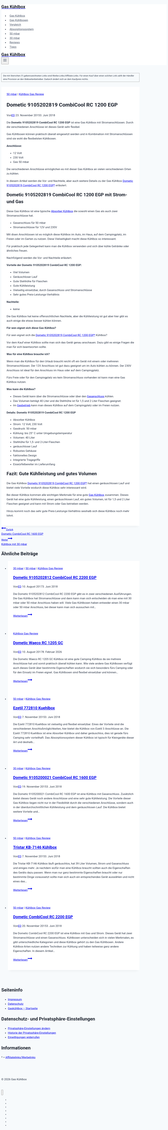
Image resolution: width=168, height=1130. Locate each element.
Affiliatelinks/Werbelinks (20, 1057)
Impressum (15, 999)
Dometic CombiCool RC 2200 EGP (43, 917)
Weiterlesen (22, 615)
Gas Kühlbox (17, 15)
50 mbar (15, 33)
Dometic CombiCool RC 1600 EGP (70, 530)
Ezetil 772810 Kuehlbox (34, 708)
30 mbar (15, 38)
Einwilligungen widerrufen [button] (24, 1037)
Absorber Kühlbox (62, 211)
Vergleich (15, 24)
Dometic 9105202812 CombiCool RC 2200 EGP (54, 577)
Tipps (13, 47)
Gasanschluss (95, 396)
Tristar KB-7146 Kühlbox (35, 847)
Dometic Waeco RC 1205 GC (38, 643)
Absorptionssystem (22, 29)
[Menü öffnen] (5, 60)
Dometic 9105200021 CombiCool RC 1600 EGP (54, 777)
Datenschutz (15, 1003)
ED (13, 115)
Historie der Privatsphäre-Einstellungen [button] (32, 1032)
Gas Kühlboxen (19, 20)
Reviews (15, 42)
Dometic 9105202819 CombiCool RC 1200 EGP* (65, 335)
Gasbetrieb (24, 405)
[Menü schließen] (2, 1092)
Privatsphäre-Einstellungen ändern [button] (29, 1028)
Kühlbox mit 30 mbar (70, 541)
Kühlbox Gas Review (31, 94)
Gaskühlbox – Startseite (23, 1008)
